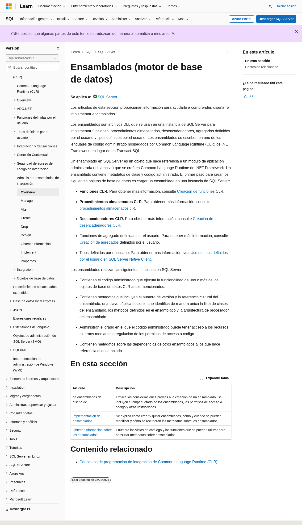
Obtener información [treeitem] (36, 231)
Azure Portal (241, 19)
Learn (75, 52)
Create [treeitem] (26, 205)
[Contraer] (58, 48)
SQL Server (106, 52)
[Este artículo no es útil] (251, 96)
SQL (89, 52)
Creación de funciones (195, 191)
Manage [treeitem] (27, 188)
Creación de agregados (99, 242)
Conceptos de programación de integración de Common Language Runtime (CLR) (148, 462)
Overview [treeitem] (28, 179)
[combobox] (32, 58)
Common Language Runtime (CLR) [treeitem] (31, 76)
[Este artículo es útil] (245, 96)
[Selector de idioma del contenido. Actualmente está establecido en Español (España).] (24, 517)
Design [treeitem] (26, 222)
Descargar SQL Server (276, 19)
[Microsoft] (9, 6)
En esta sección (257, 61)
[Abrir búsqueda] (270, 6)
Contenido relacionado (261, 67)
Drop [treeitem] (24, 214)
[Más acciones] (227, 52)
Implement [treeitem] (28, 239)
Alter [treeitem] (24, 196)
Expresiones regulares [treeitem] (29, 305)
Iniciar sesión (286, 6)
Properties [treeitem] (28, 248)
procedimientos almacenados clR (107, 208)
